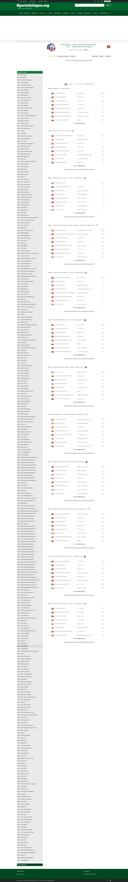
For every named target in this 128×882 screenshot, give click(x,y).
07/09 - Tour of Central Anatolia (23, 745)
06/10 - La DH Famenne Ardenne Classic (25, 832)
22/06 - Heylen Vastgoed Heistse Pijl (24, 495)
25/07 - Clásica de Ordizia (22, 615)
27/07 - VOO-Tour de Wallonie (23, 633)
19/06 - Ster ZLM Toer (21, 482)
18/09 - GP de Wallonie (22, 778)
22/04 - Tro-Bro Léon (21, 243)
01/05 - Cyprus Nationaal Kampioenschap (26, 271)
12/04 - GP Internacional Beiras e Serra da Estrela (27, 217)
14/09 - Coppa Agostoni (22, 765)
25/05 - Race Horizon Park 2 (23, 373)
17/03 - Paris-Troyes (21, 158)
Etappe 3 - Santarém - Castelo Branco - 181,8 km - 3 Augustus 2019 (66, 272)
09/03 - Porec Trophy (21, 141)
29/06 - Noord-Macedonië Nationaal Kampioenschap (28, 579)
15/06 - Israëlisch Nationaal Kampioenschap (26, 470)
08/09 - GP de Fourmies (22, 750)
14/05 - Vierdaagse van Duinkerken (24, 334)
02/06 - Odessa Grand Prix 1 (23, 398)
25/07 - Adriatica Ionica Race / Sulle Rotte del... (27, 618)
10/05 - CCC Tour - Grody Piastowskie (25, 306)
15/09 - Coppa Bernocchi (22, 771)
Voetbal (26, 13)
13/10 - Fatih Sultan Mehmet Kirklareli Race (26, 852)
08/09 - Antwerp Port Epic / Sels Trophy (25, 758)
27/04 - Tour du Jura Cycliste (23, 255)
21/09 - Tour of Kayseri (22, 794)
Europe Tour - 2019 (30, 72)
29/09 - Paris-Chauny (21, 814)
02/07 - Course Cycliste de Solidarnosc (25, 592)
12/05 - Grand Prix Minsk (22, 322)
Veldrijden (34, 13)
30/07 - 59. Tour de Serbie (22, 638)
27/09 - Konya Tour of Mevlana (23, 811)
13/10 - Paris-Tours (21, 855)
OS (110, 13)
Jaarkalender (32, 1)
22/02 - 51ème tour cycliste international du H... (27, 115)
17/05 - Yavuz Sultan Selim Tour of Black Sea (26, 340)
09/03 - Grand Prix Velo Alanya (23, 138)
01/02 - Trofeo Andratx (22, 77)
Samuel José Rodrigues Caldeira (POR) (63, 135)
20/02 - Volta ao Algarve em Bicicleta (25, 107)
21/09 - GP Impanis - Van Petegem (24, 799)
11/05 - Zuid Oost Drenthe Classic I (24, 319)
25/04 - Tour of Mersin (21, 248)
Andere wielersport (30, 864)
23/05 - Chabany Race (22, 360)
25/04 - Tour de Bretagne (22, 245)
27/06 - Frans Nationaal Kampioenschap (25, 554)
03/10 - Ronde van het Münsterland (24, 819)
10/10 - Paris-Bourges (21, 845)
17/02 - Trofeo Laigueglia (22, 105)
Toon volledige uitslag (79, 123)
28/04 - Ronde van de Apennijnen (24, 260)
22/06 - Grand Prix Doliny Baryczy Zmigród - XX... (27, 498)
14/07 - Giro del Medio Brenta (23, 607)
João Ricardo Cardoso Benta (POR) (63, 112)
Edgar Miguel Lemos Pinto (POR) (62, 108)
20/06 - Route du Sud (21, 490)
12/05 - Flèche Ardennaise (22, 329)
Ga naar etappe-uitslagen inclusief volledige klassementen (79, 169)
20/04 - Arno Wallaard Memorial (23, 235)
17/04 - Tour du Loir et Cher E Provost (25, 230)
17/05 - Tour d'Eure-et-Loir (22, 337)
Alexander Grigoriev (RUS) (60, 202)
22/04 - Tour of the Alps (22, 240)
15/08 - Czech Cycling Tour (23, 669)
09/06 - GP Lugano (21, 424)
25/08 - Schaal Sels (21, 702)
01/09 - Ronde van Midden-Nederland (25, 725)
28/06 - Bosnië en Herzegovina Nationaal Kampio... (28, 572)
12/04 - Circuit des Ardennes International (25, 220)
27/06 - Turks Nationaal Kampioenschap (25, 544)
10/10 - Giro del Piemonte (22, 842)
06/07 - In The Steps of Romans (24, 600)
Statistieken (95, 56)
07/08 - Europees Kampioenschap (24, 658)
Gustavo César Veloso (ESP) (61, 101)
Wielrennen (42, 13)
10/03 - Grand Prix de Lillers (23, 148)
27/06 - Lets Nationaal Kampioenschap (25, 531)
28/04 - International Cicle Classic (24, 263)
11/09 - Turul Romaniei (22, 760)
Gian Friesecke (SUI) (59, 139)
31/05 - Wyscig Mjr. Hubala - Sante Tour (25, 391)
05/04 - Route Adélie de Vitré (23, 192)
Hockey (72, 13)
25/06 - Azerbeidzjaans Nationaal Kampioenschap (27, 510)
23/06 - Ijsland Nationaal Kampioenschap (25, 508)
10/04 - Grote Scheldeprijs (22, 215)
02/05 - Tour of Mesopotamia (23, 278)
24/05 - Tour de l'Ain (21, 363)
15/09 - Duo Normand (21, 776)
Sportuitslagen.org (23, 5)
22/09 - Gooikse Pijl (21, 806)
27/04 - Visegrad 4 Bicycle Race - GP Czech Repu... (28, 253)
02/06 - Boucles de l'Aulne (22, 403)
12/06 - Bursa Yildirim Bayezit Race (24, 442)
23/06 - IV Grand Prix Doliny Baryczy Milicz (26, 505)
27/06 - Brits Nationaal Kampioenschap (25, 546)
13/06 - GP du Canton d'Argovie (23, 452)
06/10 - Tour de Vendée (22, 827)
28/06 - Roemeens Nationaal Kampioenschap (26, 577)
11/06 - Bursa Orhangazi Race (23, 439)
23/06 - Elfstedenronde (22, 503)
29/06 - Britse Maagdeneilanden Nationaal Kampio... (28, 587)
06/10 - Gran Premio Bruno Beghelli (24, 829)
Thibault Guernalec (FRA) (60, 147)
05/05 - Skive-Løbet (21, 299)
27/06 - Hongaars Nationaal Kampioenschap (26, 533)
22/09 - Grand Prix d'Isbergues (23, 804)
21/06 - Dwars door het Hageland (24, 493)
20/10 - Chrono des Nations (23, 860)
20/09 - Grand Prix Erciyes (22, 788)
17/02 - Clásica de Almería (22, 102)
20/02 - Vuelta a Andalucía (22, 110)
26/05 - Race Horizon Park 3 (23, 375)
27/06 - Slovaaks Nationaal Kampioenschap (26, 536)
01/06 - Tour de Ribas (21, 393)
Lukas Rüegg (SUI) (59, 205)
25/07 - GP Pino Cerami (22, 620)
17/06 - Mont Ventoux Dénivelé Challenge (26, 477)
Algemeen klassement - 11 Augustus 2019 (59, 88)
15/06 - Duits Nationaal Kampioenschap (25, 462)
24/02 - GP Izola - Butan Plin (23, 118)
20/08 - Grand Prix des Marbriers (24, 692)
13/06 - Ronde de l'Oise (22, 447)
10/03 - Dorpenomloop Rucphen (24, 153)
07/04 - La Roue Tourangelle (23, 202)
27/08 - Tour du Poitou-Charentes (24, 704)
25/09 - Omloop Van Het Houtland (24, 809)
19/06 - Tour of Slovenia (22, 485)
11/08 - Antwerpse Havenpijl (23, 661)
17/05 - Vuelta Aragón (21, 342)
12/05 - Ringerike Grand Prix (23, 332)
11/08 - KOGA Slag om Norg (23, 663)
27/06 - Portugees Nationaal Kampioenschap (26, 551)
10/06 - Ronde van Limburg (23, 434)
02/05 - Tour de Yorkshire (22, 283)
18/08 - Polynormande (22, 679)
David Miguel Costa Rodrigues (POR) (63, 116)
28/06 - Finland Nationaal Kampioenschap (26, 567)
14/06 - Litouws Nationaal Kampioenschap (26, 459)
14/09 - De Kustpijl (21, 763)
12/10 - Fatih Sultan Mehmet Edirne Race (25, 850)
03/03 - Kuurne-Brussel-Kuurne (23, 128)
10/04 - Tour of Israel (21, 212)
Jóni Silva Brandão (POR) (60, 97)
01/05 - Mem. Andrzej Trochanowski (24, 273)
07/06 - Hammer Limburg (22, 414)
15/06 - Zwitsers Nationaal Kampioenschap (26, 467)
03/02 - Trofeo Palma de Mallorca (24, 85)
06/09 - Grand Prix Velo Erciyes (23, 735)
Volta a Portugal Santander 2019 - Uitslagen (40, 41)
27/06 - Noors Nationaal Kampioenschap (25, 538)
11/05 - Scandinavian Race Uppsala (24, 312)
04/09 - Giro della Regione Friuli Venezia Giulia (27, 727)
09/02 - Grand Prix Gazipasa (23, 92)
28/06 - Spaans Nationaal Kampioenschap (26, 564)
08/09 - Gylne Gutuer (21, 755)
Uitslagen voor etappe (63, 56)
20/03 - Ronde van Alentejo (23, 171)
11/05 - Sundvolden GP (22, 309)
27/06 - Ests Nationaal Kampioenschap (25, 556)
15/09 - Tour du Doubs (22, 768)
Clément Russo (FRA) (60, 281)
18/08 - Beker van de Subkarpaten (24, 681)
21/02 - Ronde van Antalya (22, 113)
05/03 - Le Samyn (21, 130)
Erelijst (101, 56)
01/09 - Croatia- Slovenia (22, 717)
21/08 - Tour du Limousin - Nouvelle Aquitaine (26, 697)
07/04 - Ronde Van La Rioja (23, 204)
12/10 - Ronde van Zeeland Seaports (25, 847)
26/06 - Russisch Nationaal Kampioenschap (26, 528)
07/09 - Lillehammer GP (22, 743)
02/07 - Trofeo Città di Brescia (23, 589)
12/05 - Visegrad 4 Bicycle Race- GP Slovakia (26, 324)
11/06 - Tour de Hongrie (22, 436)
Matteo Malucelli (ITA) (60, 190)
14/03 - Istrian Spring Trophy (23, 156)
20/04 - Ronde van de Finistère (23, 238)
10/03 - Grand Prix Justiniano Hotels (24, 151)
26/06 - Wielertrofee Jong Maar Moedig (25, 518)
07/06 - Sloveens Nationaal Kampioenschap (26, 416)
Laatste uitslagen (42, 1)
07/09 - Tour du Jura (21, 737)
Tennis (50, 13)
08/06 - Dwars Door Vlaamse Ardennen (25, 421)
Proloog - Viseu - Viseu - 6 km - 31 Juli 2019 (59, 131)
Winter (95, 13)
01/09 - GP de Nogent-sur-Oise (23, 720)
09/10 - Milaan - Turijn (21, 839)
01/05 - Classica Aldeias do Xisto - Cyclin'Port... (27, 268)
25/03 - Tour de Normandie (22, 179)
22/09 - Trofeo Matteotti (22, 801)
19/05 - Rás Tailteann (21, 350)
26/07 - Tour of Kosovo (22, 623)
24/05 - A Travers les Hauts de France (25, 365)
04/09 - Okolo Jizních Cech (23, 730)
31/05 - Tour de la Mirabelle (23, 388)
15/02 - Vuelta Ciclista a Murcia (23, 100)
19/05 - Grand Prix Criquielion (23, 345)
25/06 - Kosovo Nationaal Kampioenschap (26, 516)
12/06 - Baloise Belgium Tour (23, 444)
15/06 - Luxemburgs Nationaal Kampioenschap (27, 465)
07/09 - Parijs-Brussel (21, 740)
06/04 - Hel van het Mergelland (23, 199)
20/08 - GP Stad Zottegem (22, 686)
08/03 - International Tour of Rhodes (24, 136)
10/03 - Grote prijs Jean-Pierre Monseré (25, 143)
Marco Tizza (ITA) (59, 209)
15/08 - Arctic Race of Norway (23, 671)
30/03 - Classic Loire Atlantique (23, 184)
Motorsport (88, 13)
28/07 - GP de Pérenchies (22, 635)
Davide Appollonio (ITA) (60, 183)
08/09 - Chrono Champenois (23, 753)
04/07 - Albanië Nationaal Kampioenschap (26, 597)
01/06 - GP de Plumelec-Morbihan (24, 396)
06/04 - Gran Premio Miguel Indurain (24, 197)
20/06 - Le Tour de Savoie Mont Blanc (25, 487)
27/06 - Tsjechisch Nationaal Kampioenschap (26, 541)
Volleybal (65, 13)
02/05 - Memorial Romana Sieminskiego (25, 281)
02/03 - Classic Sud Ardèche (23, 120)
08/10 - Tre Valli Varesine (22, 837)
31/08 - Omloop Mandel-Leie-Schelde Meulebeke (27, 714)
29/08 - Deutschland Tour (22, 709)
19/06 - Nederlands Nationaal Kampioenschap (26, 480)
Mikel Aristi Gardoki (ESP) (60, 154)
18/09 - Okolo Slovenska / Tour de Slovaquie (26, 783)
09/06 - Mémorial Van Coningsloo (24, 431)
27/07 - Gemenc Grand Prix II (23, 628)
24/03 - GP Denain (21, 176)
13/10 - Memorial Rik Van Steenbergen (25, 857)
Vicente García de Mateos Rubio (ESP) (63, 245)
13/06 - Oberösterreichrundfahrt (23, 449)
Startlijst (72, 56)
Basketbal (57, 13)
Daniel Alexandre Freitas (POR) (62, 198)
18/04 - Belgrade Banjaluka (23, 232)
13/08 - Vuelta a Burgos (22, 666)
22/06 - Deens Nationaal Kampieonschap (25, 500)
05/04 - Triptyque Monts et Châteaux (24, 194)
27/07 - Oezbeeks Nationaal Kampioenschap (26, 630)
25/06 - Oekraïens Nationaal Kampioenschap (26, 513)
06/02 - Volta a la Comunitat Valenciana (25, 87)
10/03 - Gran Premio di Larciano (24, 146)
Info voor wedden (22, 1)
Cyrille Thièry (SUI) (59, 158)
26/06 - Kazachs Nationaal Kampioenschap (26, 526)
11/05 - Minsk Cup (21, 314)
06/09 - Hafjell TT (20, 732)
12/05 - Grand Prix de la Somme (24, 327)
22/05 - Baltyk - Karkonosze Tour (24, 355)
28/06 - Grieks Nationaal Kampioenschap (25, 574)
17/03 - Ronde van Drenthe (23, 164)
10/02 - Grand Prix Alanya (22, 95)
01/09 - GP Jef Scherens (22, 722)
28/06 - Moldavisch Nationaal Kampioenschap (26, 561)
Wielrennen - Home (22, 68)
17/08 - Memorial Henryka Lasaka (24, 676)
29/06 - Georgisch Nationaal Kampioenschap (26, 584)
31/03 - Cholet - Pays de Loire (23, 187)
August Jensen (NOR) (60, 194)
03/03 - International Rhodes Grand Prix (25, 125)
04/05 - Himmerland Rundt (22, 289)
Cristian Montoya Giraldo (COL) (62, 120)
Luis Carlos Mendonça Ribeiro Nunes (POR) (64, 234)
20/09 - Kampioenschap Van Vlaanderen (25, 791)
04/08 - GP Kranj (20, 653)
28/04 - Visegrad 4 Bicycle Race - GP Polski (26, 258)
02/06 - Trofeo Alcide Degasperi (23, 401)
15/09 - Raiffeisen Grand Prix (23, 773)
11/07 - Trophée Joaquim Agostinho (24, 605)
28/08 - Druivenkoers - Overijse (23, 707)
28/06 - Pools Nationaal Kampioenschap (25, 559)
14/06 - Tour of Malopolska (22, 454)
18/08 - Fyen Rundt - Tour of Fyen (24, 684)
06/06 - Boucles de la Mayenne (23, 411)
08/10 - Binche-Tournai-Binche (23, 834)
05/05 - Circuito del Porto (22, 294)
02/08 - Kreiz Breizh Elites (22, 648)
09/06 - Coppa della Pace (22, 429)
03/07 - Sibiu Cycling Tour (22, 595)
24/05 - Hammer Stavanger (23, 370)
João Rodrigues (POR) (60, 93)
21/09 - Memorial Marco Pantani (24, 796)
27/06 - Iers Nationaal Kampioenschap (25, 549)
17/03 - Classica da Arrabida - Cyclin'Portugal (26, 161)
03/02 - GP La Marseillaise (22, 82)
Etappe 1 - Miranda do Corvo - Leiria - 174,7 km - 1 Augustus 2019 (65, 178)
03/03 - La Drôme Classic (22, 123)
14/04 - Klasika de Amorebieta (23, 222)
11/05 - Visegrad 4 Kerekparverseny (24, 317)
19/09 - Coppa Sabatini (22, 786)
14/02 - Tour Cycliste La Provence (24, 97)
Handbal (79, 13)
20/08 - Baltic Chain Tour (22, 689)
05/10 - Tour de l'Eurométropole (23, 822)
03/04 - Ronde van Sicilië (22, 189)
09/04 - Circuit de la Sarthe (22, 209)
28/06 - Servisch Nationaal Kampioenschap (26, 569)
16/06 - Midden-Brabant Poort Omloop (25, 475)
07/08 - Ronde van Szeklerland (23, 656)
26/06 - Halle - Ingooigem (22, 523)
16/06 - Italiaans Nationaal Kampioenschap (26, 472)
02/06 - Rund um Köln (21, 406)
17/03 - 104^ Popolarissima (23, 166)
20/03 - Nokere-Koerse (22, 169)
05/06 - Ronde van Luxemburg (23, 408)
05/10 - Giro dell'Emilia (22, 824)
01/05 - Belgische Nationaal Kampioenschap (26, 276)
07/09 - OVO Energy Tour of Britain (24, 748)
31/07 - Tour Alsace (21, 641)
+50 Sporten (103, 13)
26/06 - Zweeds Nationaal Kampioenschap (26, 521)
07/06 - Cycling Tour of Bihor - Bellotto (25, 419)
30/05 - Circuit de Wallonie (22, 385)
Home (21, 13)
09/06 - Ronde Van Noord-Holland (24, 426)
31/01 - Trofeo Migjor (21, 74)
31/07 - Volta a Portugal (22, 646)
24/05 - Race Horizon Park (22, 368)
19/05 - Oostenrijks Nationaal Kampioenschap (26, 347)
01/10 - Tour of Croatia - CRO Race (24, 816)
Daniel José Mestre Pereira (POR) (62, 186)
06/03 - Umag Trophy (21, 133)
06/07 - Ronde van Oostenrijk (23, 602)
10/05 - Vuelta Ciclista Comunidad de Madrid (26, 304)
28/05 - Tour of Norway (22, 380)
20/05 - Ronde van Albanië (22, 352)
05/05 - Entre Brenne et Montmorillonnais (25, 296)
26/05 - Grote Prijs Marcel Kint (23, 378)
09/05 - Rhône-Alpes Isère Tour (23, 301)
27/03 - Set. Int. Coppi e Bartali (23, 181)
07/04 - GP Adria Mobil (22, 207)
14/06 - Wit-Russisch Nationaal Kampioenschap (27, 457)
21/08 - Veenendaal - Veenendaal (24, 694)
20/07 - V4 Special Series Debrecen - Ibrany (26, 610)
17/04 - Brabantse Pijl (21, 227)
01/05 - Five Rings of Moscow (23, 266)
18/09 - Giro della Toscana (22, 781)
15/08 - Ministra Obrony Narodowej (24, 674)
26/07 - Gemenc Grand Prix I (23, 625)
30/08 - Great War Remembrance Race (25, 712)
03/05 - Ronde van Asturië (22, 286)
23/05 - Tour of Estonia (22, 357)
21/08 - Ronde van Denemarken (24, 699)
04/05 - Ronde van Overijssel (23, 291)
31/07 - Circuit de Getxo (22, 643)
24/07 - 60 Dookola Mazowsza (23, 612)
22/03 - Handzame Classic (22, 174)
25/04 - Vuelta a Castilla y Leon (23, 250)
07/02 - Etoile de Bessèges (22, 90)
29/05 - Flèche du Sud (22, 383)
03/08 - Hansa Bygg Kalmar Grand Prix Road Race (27, 651)
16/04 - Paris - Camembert (22, 225)
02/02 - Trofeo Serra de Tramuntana (24, 79)
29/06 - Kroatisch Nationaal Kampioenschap (26, 582)
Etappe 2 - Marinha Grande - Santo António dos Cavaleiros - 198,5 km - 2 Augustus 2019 (71, 225)
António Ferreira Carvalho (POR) (62, 104)
